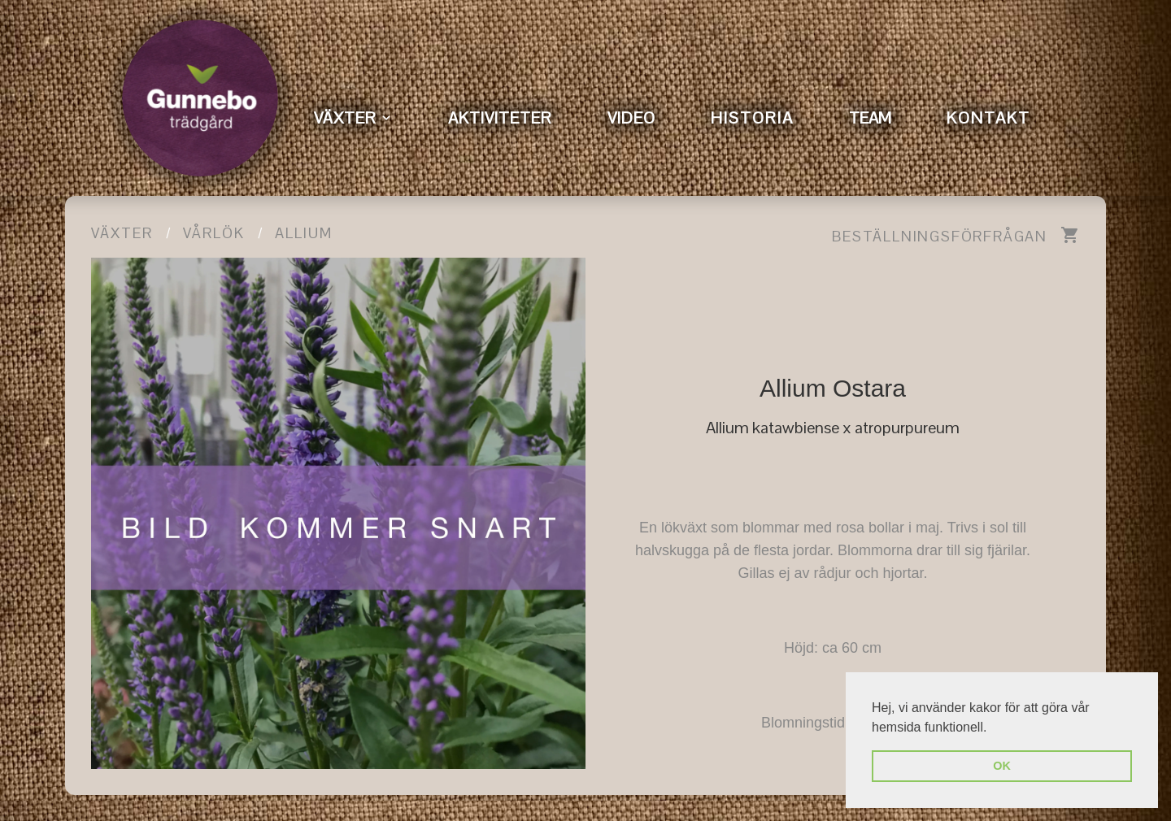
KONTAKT (988, 117)
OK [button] (1002, 765)
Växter (122, 233)
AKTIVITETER (500, 117)
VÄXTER (345, 117)
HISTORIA (752, 117)
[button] (992, 728)
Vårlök (214, 233)
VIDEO (631, 117)
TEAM (870, 117)
